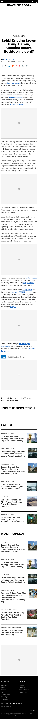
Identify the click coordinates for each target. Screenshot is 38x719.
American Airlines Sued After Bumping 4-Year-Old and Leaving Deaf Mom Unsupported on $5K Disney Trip (13, 597)
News (12, 433)
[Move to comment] (26, 66)
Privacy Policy (23, 692)
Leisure (3, 690)
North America (16, 627)
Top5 (2, 692)
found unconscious (14, 83)
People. (13, 307)
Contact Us (22, 687)
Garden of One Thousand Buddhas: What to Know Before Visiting (12, 632)
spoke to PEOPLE (18, 292)
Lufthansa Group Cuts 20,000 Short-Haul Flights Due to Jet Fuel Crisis (12, 487)
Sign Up (32, 710)
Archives (4, 685)
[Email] (22, 66)
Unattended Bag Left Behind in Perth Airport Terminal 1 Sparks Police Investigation (13, 454)
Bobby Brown (27, 290)
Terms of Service (24, 690)
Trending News (19, 36)
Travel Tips (4, 697)
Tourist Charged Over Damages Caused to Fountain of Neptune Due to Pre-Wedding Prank (13, 470)
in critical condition (16, 105)
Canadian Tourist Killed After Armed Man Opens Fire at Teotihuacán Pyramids (11, 503)
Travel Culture (5, 694)
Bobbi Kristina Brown (16, 357)
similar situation (31, 278)
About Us (21, 685)
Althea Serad (8, 59)
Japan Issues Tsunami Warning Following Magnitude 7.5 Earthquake (12, 519)
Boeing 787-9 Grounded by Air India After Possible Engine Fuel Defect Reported (12, 616)
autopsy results (28, 283)
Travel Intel (4, 699)
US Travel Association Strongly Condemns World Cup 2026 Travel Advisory (12, 438)
